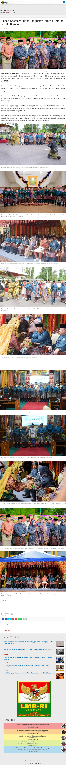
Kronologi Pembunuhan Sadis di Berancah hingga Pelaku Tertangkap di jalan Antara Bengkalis (28, 642)
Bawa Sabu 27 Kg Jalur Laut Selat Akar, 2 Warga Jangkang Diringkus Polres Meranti (28, 658)
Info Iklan (38, 760)
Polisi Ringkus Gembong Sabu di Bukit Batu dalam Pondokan (33, 742)
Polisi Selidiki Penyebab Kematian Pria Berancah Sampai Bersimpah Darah (28, 649)
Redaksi (27, 760)
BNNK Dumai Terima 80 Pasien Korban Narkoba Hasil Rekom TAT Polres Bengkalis (33, 748)
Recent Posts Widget (34, 753)
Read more (35, 727)
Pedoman (32, 760)
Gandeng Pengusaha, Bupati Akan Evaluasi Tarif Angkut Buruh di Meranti (33, 724)
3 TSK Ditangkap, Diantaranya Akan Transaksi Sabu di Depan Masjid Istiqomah (29, 673)
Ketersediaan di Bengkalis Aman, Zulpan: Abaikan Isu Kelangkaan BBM (32, 730)
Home (3, 16)
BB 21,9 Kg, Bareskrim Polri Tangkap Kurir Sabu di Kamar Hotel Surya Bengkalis (26, 666)
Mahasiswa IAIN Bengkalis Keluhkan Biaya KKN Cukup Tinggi (32, 736)
